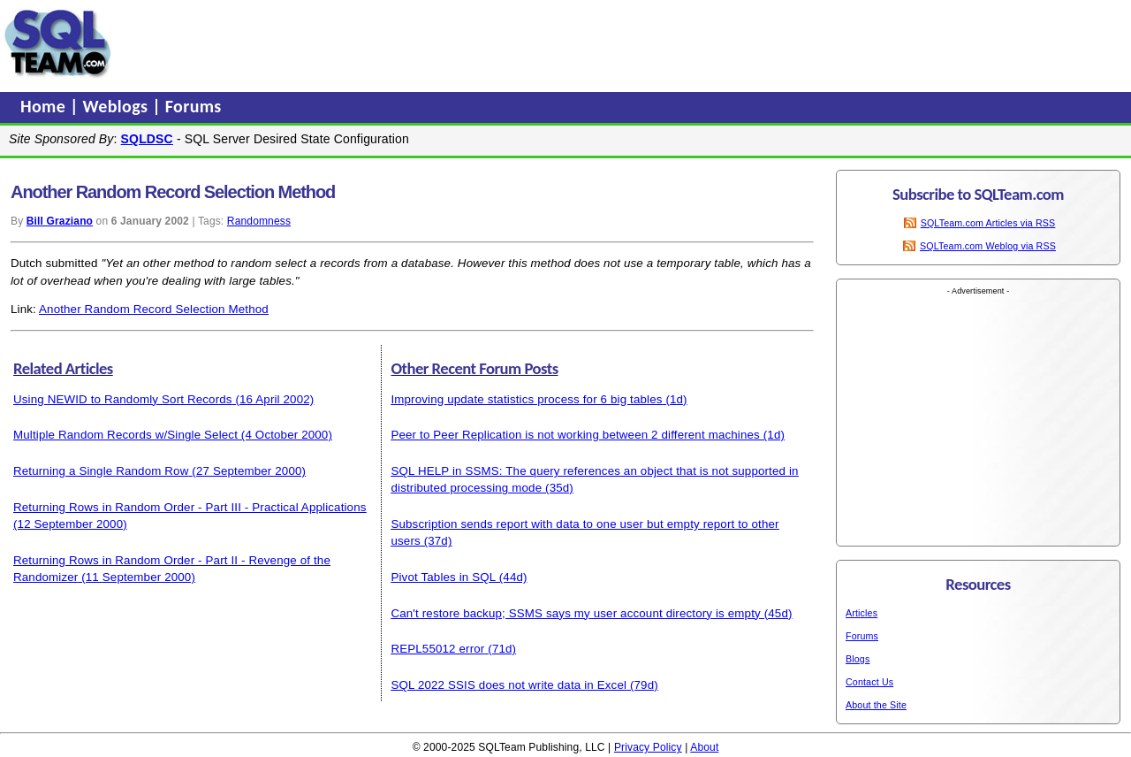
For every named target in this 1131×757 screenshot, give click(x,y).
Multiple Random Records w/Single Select (125, 434)
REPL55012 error (437, 648)
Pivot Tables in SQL (443, 577)
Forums (193, 106)
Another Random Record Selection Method (154, 309)
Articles (861, 613)
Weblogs (118, 106)
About (704, 747)
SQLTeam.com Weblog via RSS (988, 246)
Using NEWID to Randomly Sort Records (122, 399)
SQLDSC (147, 139)
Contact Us (869, 682)
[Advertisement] (453, 43)
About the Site (876, 705)
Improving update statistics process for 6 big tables (526, 399)
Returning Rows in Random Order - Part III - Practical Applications (190, 507)
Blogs (857, 659)
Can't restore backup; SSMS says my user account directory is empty (575, 613)
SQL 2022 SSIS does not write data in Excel (508, 685)
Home (45, 106)
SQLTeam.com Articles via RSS (988, 223)
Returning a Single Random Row (100, 471)
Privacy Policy (648, 747)
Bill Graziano (60, 221)
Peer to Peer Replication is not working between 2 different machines (575, 434)
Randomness (259, 221)
